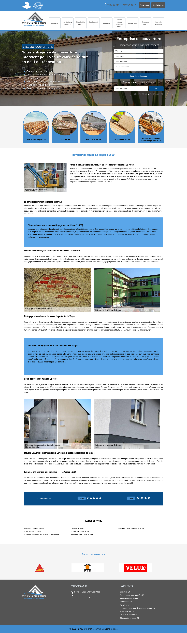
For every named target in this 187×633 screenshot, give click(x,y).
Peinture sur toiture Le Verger (34, 528)
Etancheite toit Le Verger (32, 531)
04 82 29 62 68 (110, 4)
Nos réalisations (157, 4)
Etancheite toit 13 (132, 23)
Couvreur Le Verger (77, 528)
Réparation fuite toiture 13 (80, 23)
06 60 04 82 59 (126, 4)
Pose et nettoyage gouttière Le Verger (131, 528)
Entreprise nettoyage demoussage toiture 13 (119, 23)
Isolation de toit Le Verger (80, 531)
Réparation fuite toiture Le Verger (82, 534)
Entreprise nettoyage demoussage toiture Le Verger (42, 534)
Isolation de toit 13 (93, 23)
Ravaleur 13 (106, 23)
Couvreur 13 (54, 23)
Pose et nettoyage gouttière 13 (67, 23)
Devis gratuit (142, 4)
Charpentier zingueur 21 (158, 23)
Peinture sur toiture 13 (145, 23)
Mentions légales (110, 629)
